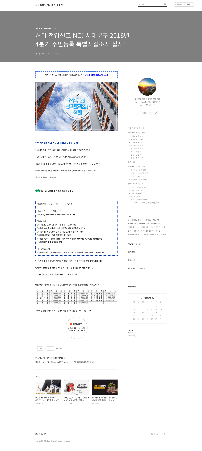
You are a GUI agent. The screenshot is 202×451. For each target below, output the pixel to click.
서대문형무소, (156, 223)
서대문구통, (144, 234)
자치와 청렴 (136, 151)
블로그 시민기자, (134, 230)
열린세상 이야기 (138, 170)
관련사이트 (154, 434)
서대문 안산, (145, 227)
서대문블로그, (156, 227)
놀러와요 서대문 (136, 183)
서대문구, (142, 223)
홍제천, (163, 234)
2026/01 (147, 298)
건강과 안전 (137, 155)
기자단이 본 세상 (139, 173)
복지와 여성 (137, 145)
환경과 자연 (137, 139)
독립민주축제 (137, 196)
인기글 (138, 243)
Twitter (142, 268)
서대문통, (131, 227)
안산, (163, 227)
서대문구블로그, (133, 234)
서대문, (158, 230)
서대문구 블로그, (137, 220)
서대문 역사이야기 (139, 179)
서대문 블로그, (155, 234)
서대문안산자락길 (139, 187)
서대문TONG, (133, 223)
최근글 (130, 243)
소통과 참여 (137, 158)
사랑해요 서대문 (136, 132)
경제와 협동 (137, 142)
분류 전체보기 (136, 128)
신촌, (148, 223)
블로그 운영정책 (41, 434)
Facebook (132, 268)
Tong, (138, 227)
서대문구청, (156, 220)
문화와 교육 (137, 136)
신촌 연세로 (136, 190)
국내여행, (147, 220)
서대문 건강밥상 (138, 176)
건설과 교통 (137, 148)
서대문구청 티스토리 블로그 (49, 5)
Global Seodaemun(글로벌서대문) (145, 202)
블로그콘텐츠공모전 (139, 199)
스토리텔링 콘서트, (147, 230)
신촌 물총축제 (137, 193)
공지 (131, 162)
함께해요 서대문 (136, 166)
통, (129, 220)
